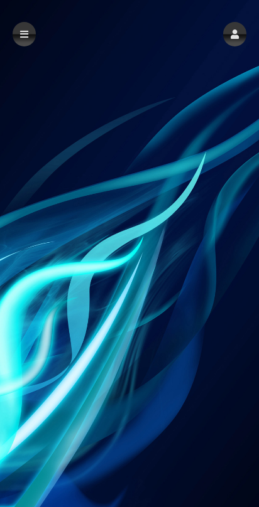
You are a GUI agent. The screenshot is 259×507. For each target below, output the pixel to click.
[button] (234, 34)
